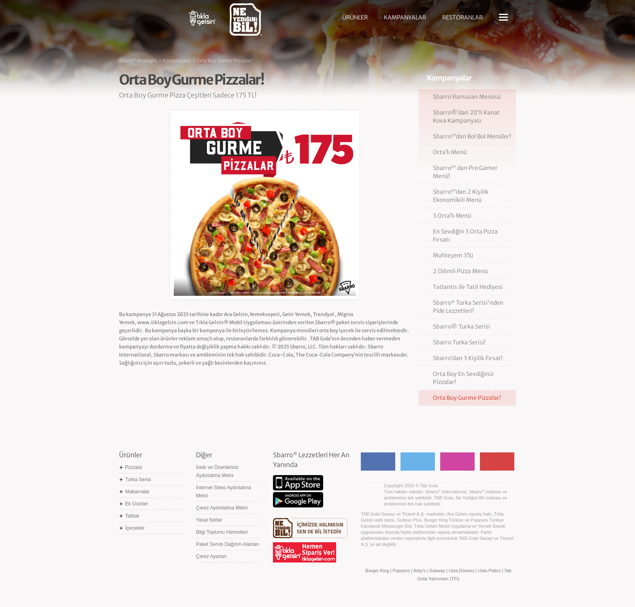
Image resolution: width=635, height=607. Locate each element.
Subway (437, 570)
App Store (298, 482)
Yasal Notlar (209, 520)
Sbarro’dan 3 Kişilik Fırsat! (468, 358)
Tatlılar (132, 516)
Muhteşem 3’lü (453, 255)
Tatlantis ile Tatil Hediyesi (468, 287)
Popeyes (401, 570)
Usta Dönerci (462, 570)
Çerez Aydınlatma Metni (221, 508)
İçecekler (135, 528)
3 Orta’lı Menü (452, 215)
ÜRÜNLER (355, 17)
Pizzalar (134, 467)
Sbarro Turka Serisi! (459, 342)
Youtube (497, 461)
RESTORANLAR (462, 17)
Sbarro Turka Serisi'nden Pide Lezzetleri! (468, 306)
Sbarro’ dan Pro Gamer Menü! (465, 172)
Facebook (378, 461)
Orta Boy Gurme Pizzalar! (467, 397)
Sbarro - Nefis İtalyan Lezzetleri (147, 22)
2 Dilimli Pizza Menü (460, 271)
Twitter (418, 461)
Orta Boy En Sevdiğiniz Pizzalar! (463, 378)
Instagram (457, 461)
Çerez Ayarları (211, 556)
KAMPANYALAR (405, 17)
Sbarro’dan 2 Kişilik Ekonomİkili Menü (460, 196)
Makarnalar (137, 492)
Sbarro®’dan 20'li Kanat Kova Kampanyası (466, 116)
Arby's (419, 570)
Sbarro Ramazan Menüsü (467, 96)
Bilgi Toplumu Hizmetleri (222, 532)
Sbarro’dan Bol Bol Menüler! (472, 136)
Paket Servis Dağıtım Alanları (227, 544)
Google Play (298, 499)
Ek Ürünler (136, 504)
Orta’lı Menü (450, 152)
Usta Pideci (489, 570)
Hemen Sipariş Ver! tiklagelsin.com (304, 552)
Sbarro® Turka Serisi (461, 326)
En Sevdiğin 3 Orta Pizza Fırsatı (465, 235)
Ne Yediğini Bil (310, 528)
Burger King (377, 570)
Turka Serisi (138, 479)
